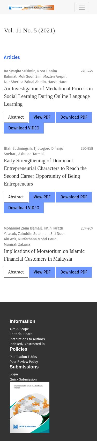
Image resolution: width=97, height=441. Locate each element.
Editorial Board (21, 334)
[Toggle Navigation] (81, 7)
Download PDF (73, 117)
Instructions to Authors (27, 339)
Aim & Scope (19, 329)
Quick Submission (23, 379)
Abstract (16, 117)
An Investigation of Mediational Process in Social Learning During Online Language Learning (48, 96)
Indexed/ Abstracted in (27, 344)
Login (14, 374)
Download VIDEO (23, 128)
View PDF (42, 117)
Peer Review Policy (24, 362)
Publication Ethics (23, 357)
